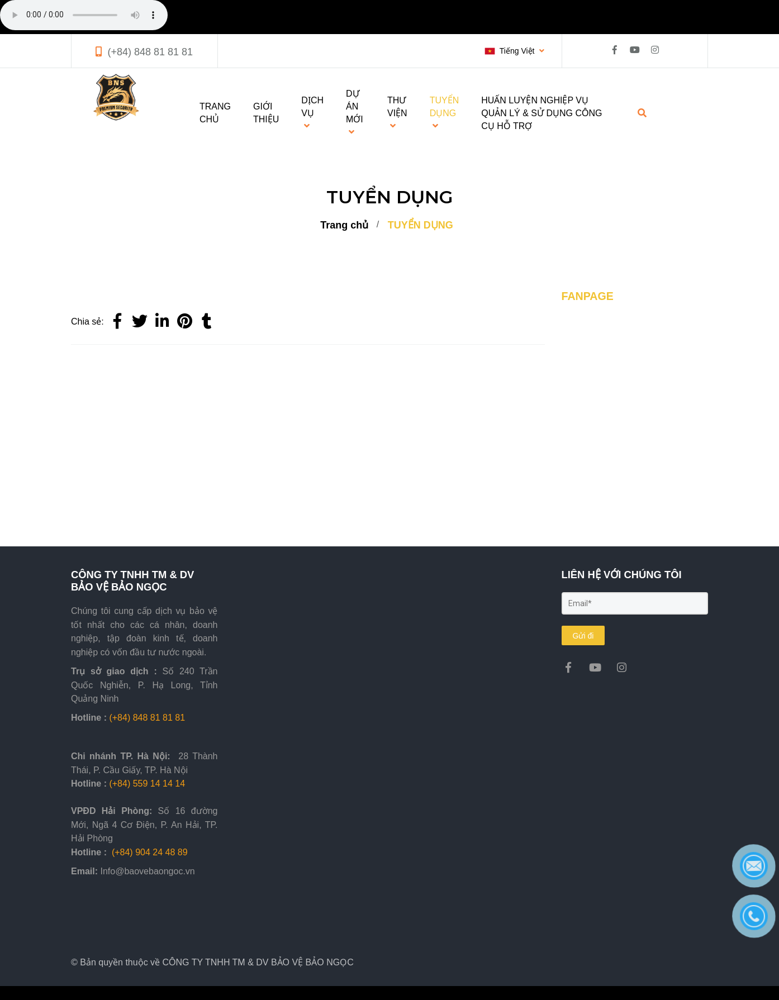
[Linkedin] (162, 322)
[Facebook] (117, 322)
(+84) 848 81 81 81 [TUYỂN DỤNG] (150, 52)
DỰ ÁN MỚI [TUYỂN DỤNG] (354, 112)
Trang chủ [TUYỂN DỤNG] (344, 225)
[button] (514, 50)
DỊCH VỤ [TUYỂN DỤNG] (312, 113)
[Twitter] (140, 322)
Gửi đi (583, 635)
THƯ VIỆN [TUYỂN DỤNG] (397, 113)
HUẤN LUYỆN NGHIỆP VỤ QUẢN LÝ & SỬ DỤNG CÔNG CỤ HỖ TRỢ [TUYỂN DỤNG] (541, 113)
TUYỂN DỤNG (420, 225)
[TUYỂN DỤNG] (184, 322)
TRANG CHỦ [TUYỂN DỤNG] (215, 113)
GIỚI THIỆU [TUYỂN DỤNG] (266, 113)
